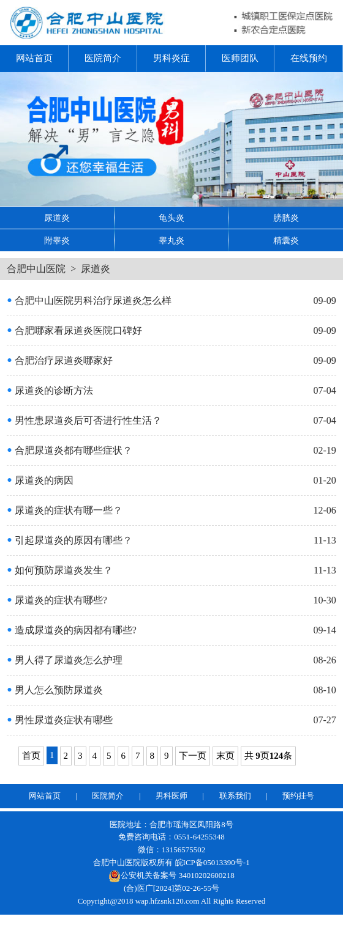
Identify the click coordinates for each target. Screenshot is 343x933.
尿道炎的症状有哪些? (57, 600)
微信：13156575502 (172, 849)
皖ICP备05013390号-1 (212, 862)
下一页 (192, 756)
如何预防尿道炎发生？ (59, 570)
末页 (225, 756)
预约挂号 (298, 795)
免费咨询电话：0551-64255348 (171, 836)
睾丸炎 (171, 240)
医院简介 (103, 58)
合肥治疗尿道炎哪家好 (59, 360)
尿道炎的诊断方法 (49, 390)
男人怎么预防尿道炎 (54, 690)
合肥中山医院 (36, 269)
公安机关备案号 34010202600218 (171, 875)
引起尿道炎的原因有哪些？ (69, 540)
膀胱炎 (286, 218)
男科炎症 (171, 58)
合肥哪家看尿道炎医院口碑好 (74, 330)
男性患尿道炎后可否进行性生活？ (84, 420)
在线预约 (308, 58)
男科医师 (171, 795)
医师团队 (240, 58)
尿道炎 (57, 218)
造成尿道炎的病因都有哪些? (72, 630)
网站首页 (34, 58)
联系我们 (235, 795)
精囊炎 (286, 240)
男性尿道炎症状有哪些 (59, 720)
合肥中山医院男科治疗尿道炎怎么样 (89, 300)
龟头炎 (171, 218)
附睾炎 (57, 240)
